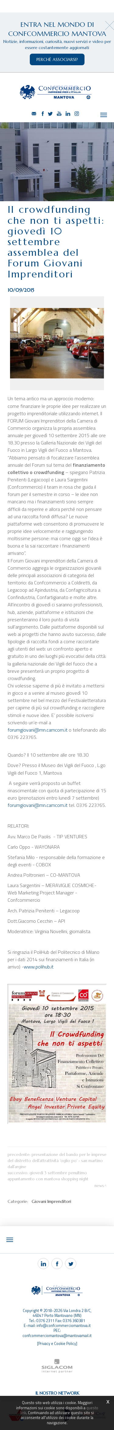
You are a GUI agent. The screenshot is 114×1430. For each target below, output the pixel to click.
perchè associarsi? (57, 59)
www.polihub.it (39, 966)
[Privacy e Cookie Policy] (57, 1343)
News (99, 1185)
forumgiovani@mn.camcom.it (37, 729)
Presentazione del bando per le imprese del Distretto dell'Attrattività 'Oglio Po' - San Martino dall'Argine (57, 1160)
